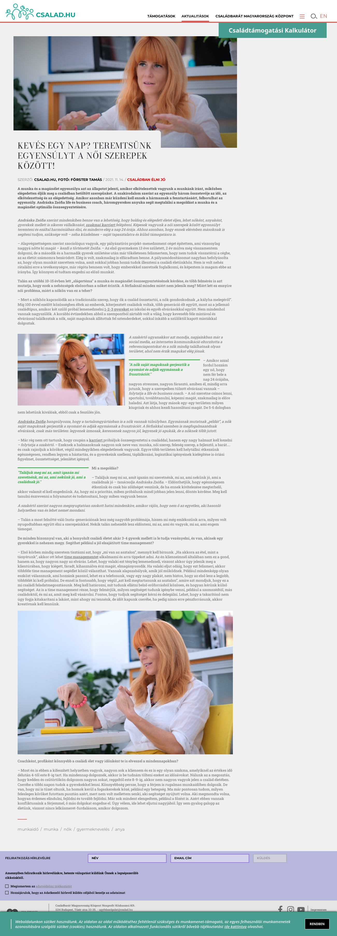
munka (51, 829)
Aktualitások (195, 16)
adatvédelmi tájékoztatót (54, 886)
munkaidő (28, 829)
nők (67, 829)
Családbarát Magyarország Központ (254, 16)
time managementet (81, 556)
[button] (302, 16)
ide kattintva (235, 926)
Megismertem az (41, 886)
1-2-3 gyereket (117, 309)
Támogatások (161, 16)
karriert (96, 440)
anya (120, 829)
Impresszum (319, 909)
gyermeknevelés (93, 829)
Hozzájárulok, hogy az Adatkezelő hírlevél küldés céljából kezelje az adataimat (68, 893)
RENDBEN (317, 924)
